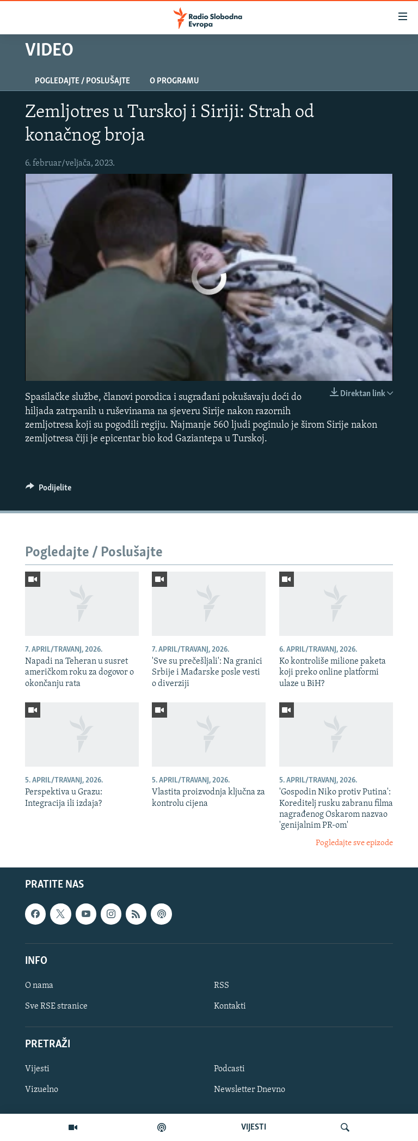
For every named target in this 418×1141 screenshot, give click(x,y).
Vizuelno (41, 1090)
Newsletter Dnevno (249, 1090)
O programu (174, 81)
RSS (221, 985)
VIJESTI (253, 1127)
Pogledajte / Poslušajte (82, 81)
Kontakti (230, 1006)
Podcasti (229, 1069)
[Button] (48, 490)
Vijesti (37, 1069)
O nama (39, 985)
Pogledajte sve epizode (354, 843)
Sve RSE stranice (56, 1006)
